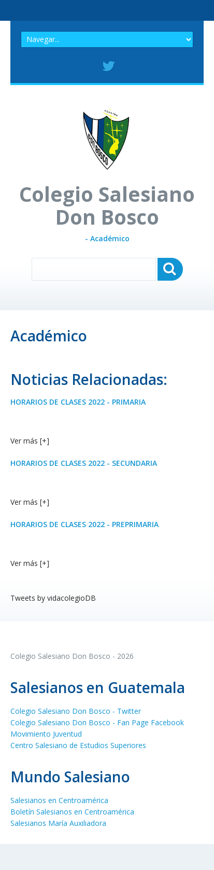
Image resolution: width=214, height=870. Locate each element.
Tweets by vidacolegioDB (53, 598)
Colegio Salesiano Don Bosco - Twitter (75, 711)
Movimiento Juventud (46, 734)
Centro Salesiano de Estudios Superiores (78, 745)
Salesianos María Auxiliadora (58, 823)
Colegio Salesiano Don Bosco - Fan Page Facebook (97, 722)
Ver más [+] (29, 441)
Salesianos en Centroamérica (59, 800)
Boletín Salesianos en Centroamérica (72, 812)
